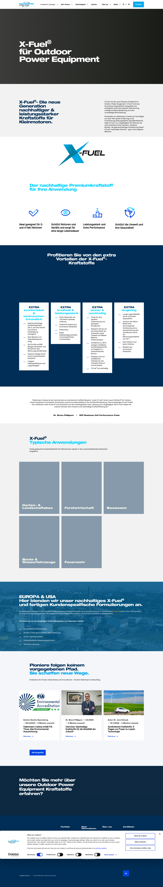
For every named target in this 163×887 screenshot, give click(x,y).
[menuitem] (57, 4)
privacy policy (101, 876)
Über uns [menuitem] (107, 827)
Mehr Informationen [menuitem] (89, 828)
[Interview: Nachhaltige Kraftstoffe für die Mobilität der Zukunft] (81, 715)
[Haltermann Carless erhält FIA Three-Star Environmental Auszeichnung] (39, 715)
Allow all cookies (140, 864)
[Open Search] (124, 4)
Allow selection (140, 870)
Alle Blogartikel (38, 752)
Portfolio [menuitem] (65, 827)
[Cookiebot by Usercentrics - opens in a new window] (13, 882)
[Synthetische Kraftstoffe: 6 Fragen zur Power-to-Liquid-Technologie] (124, 715)
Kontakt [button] (138, 4)
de (129, 4)
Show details (109, 883)
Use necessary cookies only (140, 876)
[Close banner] (160, 862)
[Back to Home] (26, 4)
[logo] (33, 827)
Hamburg (116, 611)
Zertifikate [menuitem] (128, 827)
